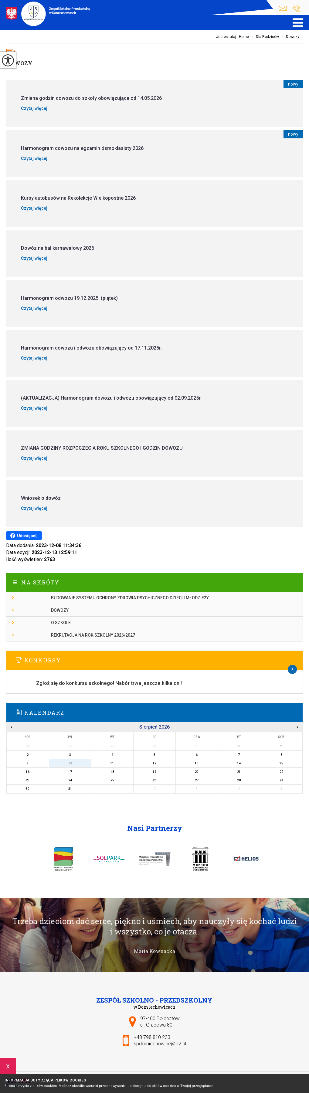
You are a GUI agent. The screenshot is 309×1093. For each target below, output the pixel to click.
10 (70, 763)
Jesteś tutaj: (227, 37)
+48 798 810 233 (296, 8)
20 (197, 771)
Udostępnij (23, 535)
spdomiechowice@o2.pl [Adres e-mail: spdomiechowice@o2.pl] (160, 1044)
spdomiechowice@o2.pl (283, 8)
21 (239, 771)
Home (244, 37)
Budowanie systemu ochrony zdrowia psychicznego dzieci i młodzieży (130, 597)
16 (27, 771)
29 (281, 780)
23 (27, 780)
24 (70, 780)
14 (239, 763)
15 (281, 763)
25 (112, 780)
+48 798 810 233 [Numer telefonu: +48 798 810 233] (152, 1037)
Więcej (154, 669)
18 (112, 771)
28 (239, 780)
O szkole (61, 622)
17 (70, 771)
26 (154, 780)
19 (154, 771)
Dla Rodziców (264, 37)
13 (197, 763)
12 (154, 763)
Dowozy (19, 63)
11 (112, 763)
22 (281, 771)
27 (197, 780)
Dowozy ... (291, 37)
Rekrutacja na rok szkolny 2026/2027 (93, 635)
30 (27, 788)
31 (70, 788)
